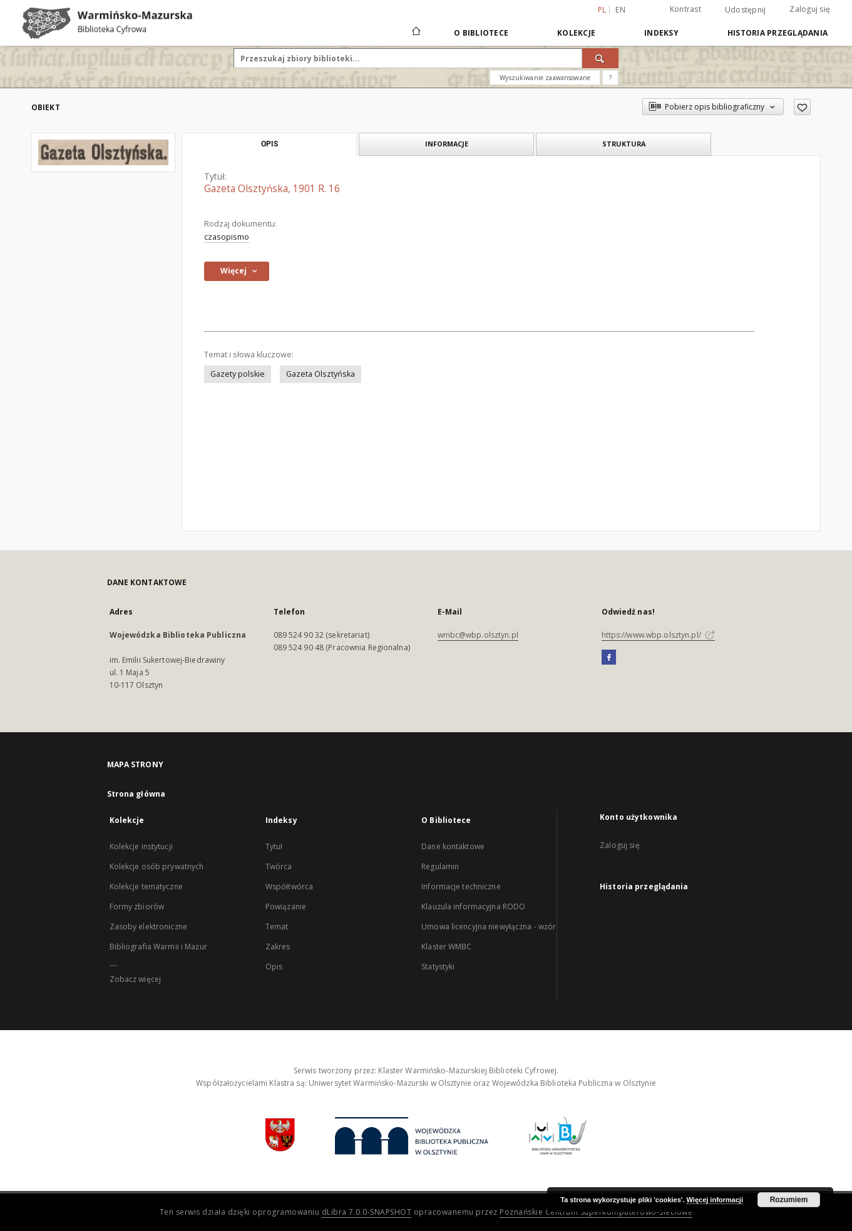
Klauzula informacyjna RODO (473, 906)
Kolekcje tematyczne (146, 886)
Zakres (277, 946)
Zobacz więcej (136, 979)
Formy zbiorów (137, 906)
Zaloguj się (809, 9)
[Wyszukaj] (600, 58)
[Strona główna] (415, 32)
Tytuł (274, 846)
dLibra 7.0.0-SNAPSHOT (367, 1212)
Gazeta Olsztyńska (320, 374)
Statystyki (437, 966)
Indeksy (661, 33)
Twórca (278, 866)
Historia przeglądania (777, 33)
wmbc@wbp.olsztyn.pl (478, 635)
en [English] (620, 10)
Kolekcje (576, 33)
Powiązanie (285, 906)
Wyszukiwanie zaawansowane (545, 77)
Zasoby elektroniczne (148, 926)
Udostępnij (745, 10)
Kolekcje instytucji (141, 846)
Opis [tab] (269, 144)
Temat (277, 926)
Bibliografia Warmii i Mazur (158, 946)
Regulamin (440, 866)
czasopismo (226, 237)
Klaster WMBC (446, 946)
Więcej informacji (715, 1199)
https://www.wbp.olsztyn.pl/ (658, 635)
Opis (273, 966)
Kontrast (685, 9)
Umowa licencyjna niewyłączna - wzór (488, 926)
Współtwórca (289, 886)
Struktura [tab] (623, 143)
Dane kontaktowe (453, 846)
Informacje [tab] (446, 143)
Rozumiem (789, 1199)
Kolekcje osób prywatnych (157, 866)
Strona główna (136, 794)
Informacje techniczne (461, 886)
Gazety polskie (237, 374)
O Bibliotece (481, 33)
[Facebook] (609, 657)
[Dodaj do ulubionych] (802, 107)
